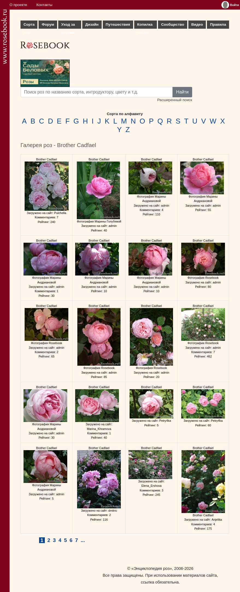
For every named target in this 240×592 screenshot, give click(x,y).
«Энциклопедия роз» (151, 568)
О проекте (18, 5)
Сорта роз (29, 25)
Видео (197, 24)
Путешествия (118, 24)
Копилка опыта (145, 25)
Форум (48, 24)
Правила (218, 24)
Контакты (44, 5)
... (83, 540)
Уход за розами (68, 25)
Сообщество (172, 24)
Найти (182, 92)
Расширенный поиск (174, 100)
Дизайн (92, 24)
